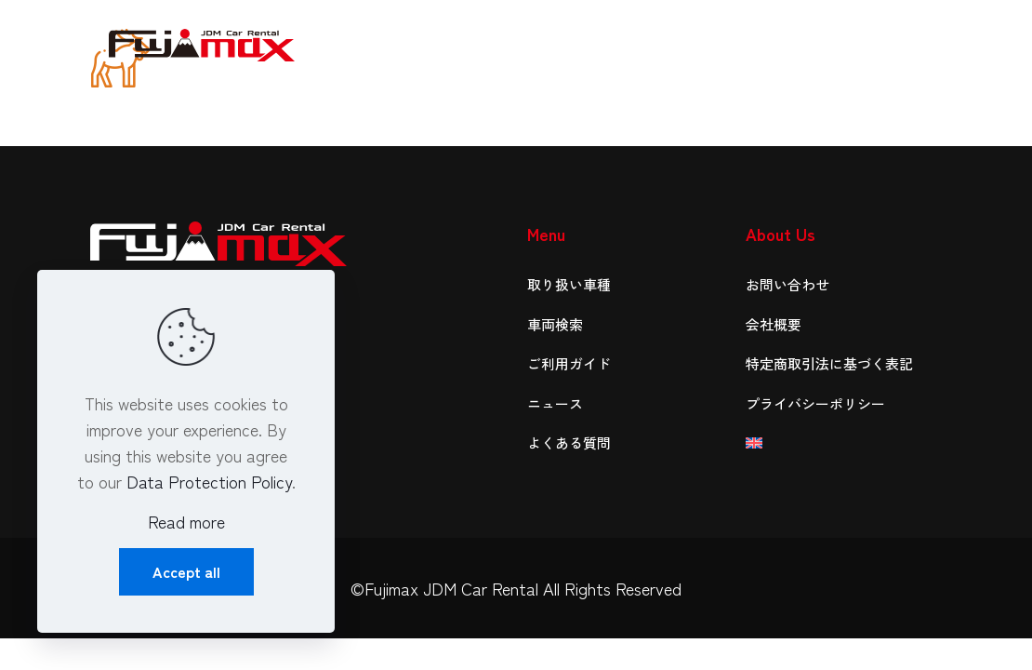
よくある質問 (569, 442)
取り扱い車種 (569, 284)
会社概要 (773, 324)
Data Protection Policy (209, 481)
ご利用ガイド (569, 363)
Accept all (186, 571)
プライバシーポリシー (815, 403)
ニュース (555, 403)
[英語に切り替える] (844, 443)
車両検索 (555, 324)
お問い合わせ (787, 284)
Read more (186, 521)
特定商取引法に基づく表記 (829, 363)
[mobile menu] (912, 42)
